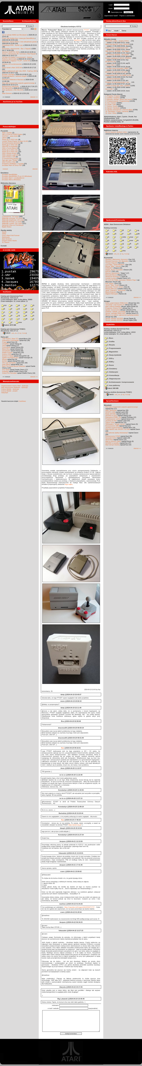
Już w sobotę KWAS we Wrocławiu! (14, 35)
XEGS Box (109, 439)
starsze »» (34, 97)
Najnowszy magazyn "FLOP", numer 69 (16, 61)
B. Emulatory (111, 368)
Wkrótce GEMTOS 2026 (10, 52)
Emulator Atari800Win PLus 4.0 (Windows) (17, 176)
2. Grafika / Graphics (112, 97)
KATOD (108, 271)
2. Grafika (109, 341)
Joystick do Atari (111, 421)
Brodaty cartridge (8, 74)
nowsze (5, 169)
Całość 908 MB (111, 388)
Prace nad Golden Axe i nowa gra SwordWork (18, 38)
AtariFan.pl (78, 40)
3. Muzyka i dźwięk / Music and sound (118, 99)
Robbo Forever (7, 352)
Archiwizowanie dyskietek (11, 143)
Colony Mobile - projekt (9, 391)
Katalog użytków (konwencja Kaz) (116, 329)
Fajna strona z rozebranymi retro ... (117, 48)
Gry (109, 31)
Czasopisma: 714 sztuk (10, 216)
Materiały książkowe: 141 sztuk (13, 220)
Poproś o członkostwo (127, 15)
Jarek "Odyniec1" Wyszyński (115, 290)
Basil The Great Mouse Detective (13, 366)
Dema (124, 31)
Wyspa (4, 359)
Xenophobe (6, 351)
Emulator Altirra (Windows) (11, 180)
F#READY (109, 268)
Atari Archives (7, 239)
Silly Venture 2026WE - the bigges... (118, 51)
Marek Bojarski (110, 292)
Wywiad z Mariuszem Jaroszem (116, 259)
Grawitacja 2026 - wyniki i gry (12, 45)
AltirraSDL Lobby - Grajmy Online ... (118, 41)
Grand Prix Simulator (9, 373)
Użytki (116, 31)
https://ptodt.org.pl (74, 825)
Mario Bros (6, 349)
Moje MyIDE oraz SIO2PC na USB (117, 429)
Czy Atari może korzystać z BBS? (117, 68)
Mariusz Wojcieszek (112, 273)
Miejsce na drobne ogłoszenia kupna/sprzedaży (122, 315)
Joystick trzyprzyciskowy (113, 427)
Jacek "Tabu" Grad (111, 285)
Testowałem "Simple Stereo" (115, 424)
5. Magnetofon (111, 352)
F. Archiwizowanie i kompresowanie (119, 382)
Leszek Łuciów (110, 278)
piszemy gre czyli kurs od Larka (116, 72)
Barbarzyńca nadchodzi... (11, 86)
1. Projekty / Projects (112, 96)
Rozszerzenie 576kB (112, 436)
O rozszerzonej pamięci (10, 158)
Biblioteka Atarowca (8, 183)
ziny (123, 250)
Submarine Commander (10, 340)
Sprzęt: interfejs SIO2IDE (114, 318)
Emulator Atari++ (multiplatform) (13, 178)
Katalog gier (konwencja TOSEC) (13, 329)
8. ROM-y (109, 362)
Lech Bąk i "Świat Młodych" (115, 264)
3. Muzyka (110, 345)
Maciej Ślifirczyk (111, 288)
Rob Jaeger (109, 283)
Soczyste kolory (110, 438)
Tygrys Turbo (110, 422)
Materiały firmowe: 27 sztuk (11, 222)
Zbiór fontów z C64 (8, 157)
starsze (35, 169)
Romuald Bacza (111, 275)
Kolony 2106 (6, 354)
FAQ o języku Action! (9, 153)
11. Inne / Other (110, 113)
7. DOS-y (109, 358)
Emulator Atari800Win (9, 174)
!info (123, 237)
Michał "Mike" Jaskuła (113, 266)
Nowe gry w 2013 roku (10, 139)
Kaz (62, 748)
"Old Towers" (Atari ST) (10, 339)
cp (137, 230)
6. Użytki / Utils (110, 104)
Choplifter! (5, 344)
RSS (33, 29)
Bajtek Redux (6, 227)
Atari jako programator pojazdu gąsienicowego (18, 83)
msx (130, 240)
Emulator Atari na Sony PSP (12, 165)
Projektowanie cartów (112, 419)
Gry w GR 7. (109, 89)
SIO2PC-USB (110, 412)
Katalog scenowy (110, 228)
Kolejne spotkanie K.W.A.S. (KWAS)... (118, 58)
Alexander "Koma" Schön (114, 287)
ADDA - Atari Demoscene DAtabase (117, 224)
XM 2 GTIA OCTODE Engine (12, 134)
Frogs (4, 342)
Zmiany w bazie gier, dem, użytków (117, 85)
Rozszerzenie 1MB (112, 426)
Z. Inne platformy (112, 385)
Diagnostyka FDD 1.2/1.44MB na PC (118, 75)
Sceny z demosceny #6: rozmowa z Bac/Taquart (19, 54)
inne (19, 322)
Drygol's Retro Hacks (9, 240)
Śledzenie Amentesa (112, 276)
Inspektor (5, 371)
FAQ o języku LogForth (10, 155)
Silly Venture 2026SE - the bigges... (117, 54)
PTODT (86, 30)
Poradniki (4, 131)
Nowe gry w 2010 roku (10, 151)
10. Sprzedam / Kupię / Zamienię (116, 111)
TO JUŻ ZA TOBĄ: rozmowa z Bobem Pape (120, 280)
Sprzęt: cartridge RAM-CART (115, 313)
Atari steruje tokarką (112, 445)
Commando (6, 347)
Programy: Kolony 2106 (113, 308)
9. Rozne (109, 365)
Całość (6, 333)
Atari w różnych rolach (113, 441)
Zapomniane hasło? (111, 15)
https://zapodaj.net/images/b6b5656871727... (80, 907)
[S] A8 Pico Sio (110, 61)
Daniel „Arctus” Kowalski (113, 270)
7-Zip (19, 333)
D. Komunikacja (112, 375)
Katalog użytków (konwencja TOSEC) (118, 392)
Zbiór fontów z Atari (9, 162)
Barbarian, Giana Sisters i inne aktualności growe (19, 42)
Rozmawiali (108, 258)
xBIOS (4, 138)
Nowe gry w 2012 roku (10, 145)
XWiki (4, 234)
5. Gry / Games (110, 103)
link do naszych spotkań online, (116, 132)
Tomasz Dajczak (111, 263)
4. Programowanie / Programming (117, 101)
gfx (137, 234)
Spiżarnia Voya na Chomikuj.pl (12, 225)
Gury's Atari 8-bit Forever (11, 235)
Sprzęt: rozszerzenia (112, 310)
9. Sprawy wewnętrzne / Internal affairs (119, 110)
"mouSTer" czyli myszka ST (115, 305)
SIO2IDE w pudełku (112, 443)
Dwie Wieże (6, 364)
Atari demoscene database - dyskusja (14, 387)
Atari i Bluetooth (111, 410)
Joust (4, 345)
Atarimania (6, 237)
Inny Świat (5, 369)
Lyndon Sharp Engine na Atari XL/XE (15, 141)
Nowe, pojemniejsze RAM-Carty (116, 303)
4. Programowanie (113, 348)
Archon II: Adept (8, 356)
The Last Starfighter (9, 363)
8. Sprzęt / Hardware (112, 108)
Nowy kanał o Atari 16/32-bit (12, 67)
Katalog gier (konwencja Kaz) (12, 296)
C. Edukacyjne (111, 372)
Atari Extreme (7, 93)
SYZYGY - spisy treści (10, 136)
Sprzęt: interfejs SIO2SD (114, 320)
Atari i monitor (7, 132)
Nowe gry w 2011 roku (10, 150)
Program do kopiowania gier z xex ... (118, 82)
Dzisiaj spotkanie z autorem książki (14, 76)
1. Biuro (109, 338)
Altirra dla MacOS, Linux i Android (117, 44)
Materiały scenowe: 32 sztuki (12, 218)
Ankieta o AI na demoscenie (12, 64)
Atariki (4, 232)
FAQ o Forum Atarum (9, 148)
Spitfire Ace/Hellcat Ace (10, 357)
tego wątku (69, 484)
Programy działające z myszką (13, 163)
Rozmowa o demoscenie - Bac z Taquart (16, 48)
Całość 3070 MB (9, 325)
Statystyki (4, 392)
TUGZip (24, 333)
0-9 (3, 305)
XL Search (5, 242)
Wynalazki (108, 405)
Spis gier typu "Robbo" (10, 160)
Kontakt (4, 246)
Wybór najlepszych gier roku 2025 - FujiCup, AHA (19, 71)
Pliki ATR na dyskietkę (10, 146)
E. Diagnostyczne (112, 379)
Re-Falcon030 (7, 88)
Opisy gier (4, 337)
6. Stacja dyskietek (113, 355)
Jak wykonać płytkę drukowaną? (116, 433)
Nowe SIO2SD (110, 414)
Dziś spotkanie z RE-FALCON (12, 90)
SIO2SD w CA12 (111, 415)
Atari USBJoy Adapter (113, 306)
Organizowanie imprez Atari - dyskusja (14, 386)
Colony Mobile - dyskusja (10, 389)
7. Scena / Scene (111, 106)
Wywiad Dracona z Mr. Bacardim (116, 261)
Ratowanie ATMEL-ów (113, 417)
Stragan (107, 301)
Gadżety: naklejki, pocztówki (115, 311)
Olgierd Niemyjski (111, 294)
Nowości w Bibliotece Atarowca (13, 79)
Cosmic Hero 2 (110, 65)
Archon (4, 361)
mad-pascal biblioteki (112, 79)
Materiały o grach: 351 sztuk (12, 223)
